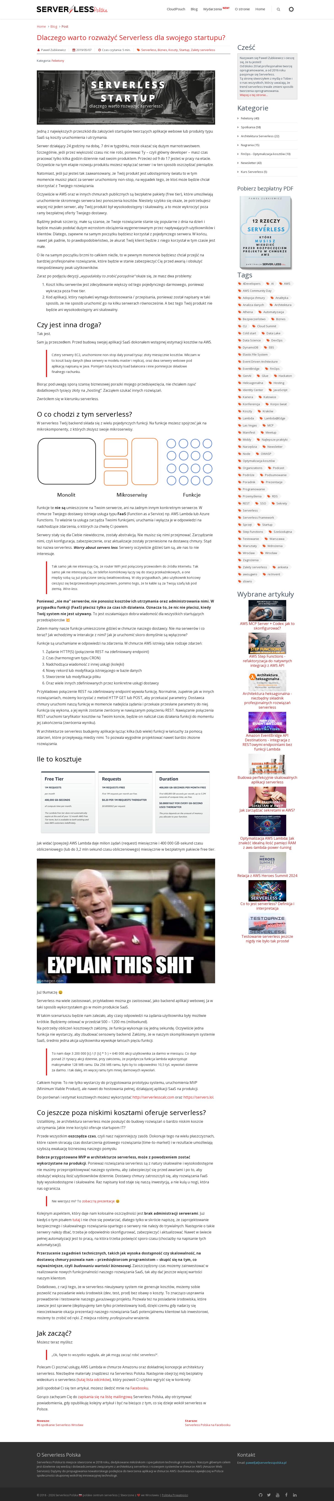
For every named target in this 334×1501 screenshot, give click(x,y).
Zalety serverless (203, 50)
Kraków (265, 411)
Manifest (246, 432)
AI (269, 283)
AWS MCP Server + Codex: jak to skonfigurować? (267, 626)
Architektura (280, 305)
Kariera (245, 397)
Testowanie (248, 539)
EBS (269, 347)
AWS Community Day (255, 291)
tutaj (76, 1219)
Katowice (267, 397)
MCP (267, 425)
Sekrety (279, 503)
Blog (194, 9)
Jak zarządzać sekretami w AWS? (267, 810)
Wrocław (268, 553)
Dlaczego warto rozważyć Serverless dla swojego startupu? (131, 37)
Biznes (162, 50)
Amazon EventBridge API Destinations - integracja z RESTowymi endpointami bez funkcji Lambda (267, 742)
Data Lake (271, 333)
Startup (184, 50)
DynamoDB (248, 347)
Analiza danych (251, 305)
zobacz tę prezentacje (98, 1201)
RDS (272, 496)
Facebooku (139, 1388)
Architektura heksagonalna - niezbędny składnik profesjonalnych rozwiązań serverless (267, 700)
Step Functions (250, 532)
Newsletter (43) (251, 163)
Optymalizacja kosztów (256, 461)
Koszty (173, 50)
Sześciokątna (280, 532)
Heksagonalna (250, 383)
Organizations (250, 468)
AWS (284, 283)
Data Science (249, 340)
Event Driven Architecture (258, 361)
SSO (260, 503)
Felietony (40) (250, 118)
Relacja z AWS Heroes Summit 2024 (267, 875)
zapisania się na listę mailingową (105, 1396)
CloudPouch (176, 9)
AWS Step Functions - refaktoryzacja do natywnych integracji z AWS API (267, 661)
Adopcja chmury (251, 298)
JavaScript (278, 390)
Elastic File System (253, 354)
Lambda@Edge (272, 418)
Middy (244, 439)
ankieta (280, 567)
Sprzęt (245, 525)
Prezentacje (271, 482)
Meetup (268, 432)
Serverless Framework (256, 517)
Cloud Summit (264, 326)
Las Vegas (247, 425)
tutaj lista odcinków (94, 1379)
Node (244, 454)
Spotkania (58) (251, 127)
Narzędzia (247, 447)
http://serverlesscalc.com (153, 1097)
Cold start (247, 333)
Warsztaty (247, 546)
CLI (242, 326)
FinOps (272, 369)
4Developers (249, 283)
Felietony (58, 61)
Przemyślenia (250, 496)
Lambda (246, 418)
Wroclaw (246, 553)
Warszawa (274, 539)
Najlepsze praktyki (272, 439)
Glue (262, 376)
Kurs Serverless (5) (254, 172)
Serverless (148, 50)
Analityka (279, 298)
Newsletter (272, 447)
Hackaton (283, 376)
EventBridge (248, 369)
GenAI (244, 376)
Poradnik (246, 482)
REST (244, 503)
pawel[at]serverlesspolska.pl (266, 1463)
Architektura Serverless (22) (260, 136)
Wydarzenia (216, 8)
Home (260, 9)
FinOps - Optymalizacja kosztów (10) (265, 154)
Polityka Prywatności (175, 1495)
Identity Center (250, 390)
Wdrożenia (272, 546)
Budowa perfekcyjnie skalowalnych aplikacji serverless (267, 780)
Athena (245, 312)
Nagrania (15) (250, 145)
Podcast (276, 468)
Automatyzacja (271, 312)
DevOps (274, 340)
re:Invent (271, 574)
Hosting (276, 383)
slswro (245, 581)
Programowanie (251, 489)
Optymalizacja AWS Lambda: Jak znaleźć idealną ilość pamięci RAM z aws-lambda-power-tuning (267, 843)
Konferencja (249, 404)
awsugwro (247, 574)
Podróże (246, 475)
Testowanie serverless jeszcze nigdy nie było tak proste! (267, 938)
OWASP (263, 454)
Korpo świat (275, 404)
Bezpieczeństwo (252, 319)
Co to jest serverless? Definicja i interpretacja (267, 906)
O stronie (242, 9)
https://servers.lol (198, 1097)
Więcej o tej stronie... (254, 95)
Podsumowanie (273, 475)
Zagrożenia (248, 560)
